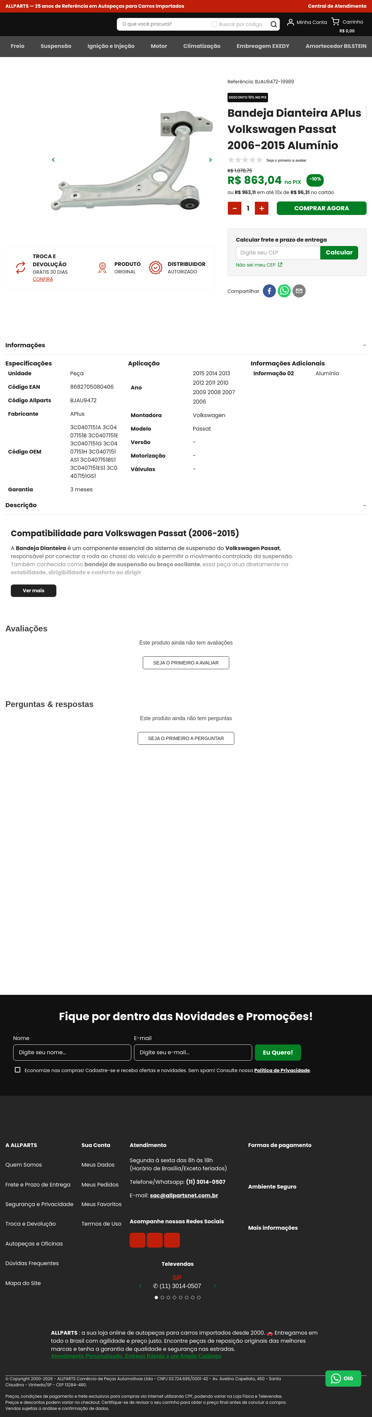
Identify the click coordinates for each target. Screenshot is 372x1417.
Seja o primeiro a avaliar (186, 662)
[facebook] (269, 291)
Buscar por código (240, 24)
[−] (234, 208)
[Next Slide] (215, 1286)
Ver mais (33, 590)
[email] (299, 291)
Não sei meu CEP (255, 265)
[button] (337, 6)
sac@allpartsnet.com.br (184, 1195)
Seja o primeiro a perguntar (186, 738)
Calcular (339, 252)
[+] (262, 208)
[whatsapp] (284, 291)
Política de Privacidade (282, 1070)
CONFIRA (43, 279)
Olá (348, 1378)
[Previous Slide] (140, 1286)
